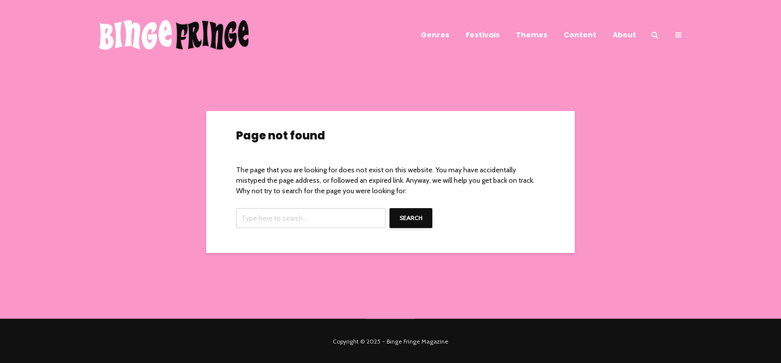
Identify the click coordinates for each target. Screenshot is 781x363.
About (624, 35)
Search (410, 218)
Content (580, 35)
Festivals (483, 35)
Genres (435, 35)
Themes (531, 35)
